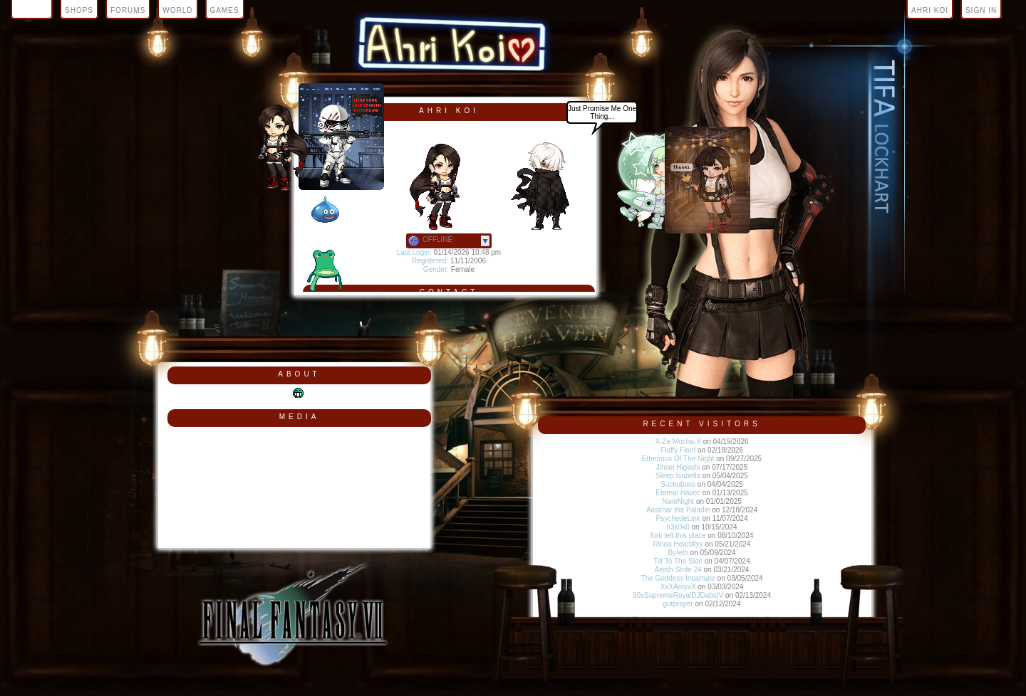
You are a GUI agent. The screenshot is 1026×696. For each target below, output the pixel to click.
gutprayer (678, 604)
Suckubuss (677, 484)
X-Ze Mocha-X (677, 441)
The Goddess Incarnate (678, 578)
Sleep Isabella (678, 476)
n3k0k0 (678, 527)
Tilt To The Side (678, 561)
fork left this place (678, 535)
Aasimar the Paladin (678, 510)
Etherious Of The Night (678, 459)
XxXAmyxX (678, 587)
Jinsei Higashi (678, 467)
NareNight (678, 501)
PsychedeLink (678, 518)
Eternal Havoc (678, 493)
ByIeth (678, 553)
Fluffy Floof (677, 450)
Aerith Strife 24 (678, 570)
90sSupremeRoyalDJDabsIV (678, 595)
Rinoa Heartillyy (678, 544)
